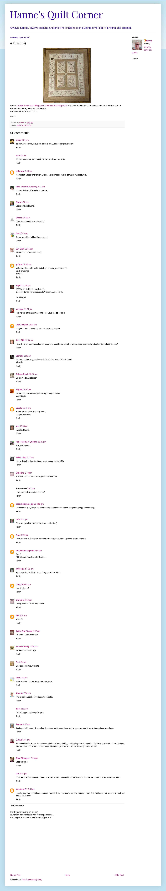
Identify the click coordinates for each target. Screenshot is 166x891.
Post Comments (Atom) (32, 880)
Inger (18, 709)
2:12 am (28, 600)
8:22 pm (24, 709)
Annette (19, 693)
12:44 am (29, 340)
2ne (17, 233)
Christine (20, 473)
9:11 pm (28, 171)
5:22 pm (24, 519)
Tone (18, 519)
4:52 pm (40, 504)
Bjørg (18, 202)
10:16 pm (27, 264)
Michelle (19, 356)
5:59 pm (38, 551)
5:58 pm (31, 789)
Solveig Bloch (22, 374)
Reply (18, 147)
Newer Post (15, 875)
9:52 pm (25, 202)
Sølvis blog (21, 457)
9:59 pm (26, 218)
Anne (18, 535)
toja (17, 426)
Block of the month (24, 125)
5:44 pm (26, 740)
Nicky (18, 140)
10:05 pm (29, 249)
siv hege (19, 309)
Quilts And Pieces (24, 631)
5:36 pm (24, 535)
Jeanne (19, 724)
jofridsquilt (21, 569)
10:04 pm (24, 233)
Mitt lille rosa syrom (25, 551)
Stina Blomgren (23, 758)
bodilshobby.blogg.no (26, 504)
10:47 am (33, 374)
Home (67, 875)
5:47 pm (23, 774)
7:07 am (36, 631)
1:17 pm (30, 457)
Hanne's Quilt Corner (56, 14)
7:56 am (27, 693)
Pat (17, 662)
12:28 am (33, 325)
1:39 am (27, 356)
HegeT (19, 285)
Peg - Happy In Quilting (26, 442)
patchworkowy (23, 647)
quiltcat (19, 264)
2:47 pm (31, 488)
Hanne (149, 41)
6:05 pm (30, 569)
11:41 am (27, 408)
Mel (17, 615)
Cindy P (19, 584)
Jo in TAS (20, 340)
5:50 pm (24, 678)
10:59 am (27, 390)
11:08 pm (26, 285)
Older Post (119, 875)
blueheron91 (21, 789)
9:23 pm (41, 187)
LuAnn (19, 740)
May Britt (20, 249)
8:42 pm (27, 584)
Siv (17, 156)
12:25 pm (42, 442)
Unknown (20, 171)
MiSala (19, 408)
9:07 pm (25, 140)
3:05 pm (34, 647)
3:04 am (22, 662)
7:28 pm (34, 758)
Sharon (19, 218)
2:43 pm (28, 473)
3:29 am (23, 615)
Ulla (17, 774)
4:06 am (26, 724)
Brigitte (19, 390)
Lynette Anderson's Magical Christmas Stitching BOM (42, 105)
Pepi (18, 678)
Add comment (17, 805)
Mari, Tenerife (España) (26, 187)
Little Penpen (22, 325)
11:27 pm (28, 309)
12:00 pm (24, 426)
